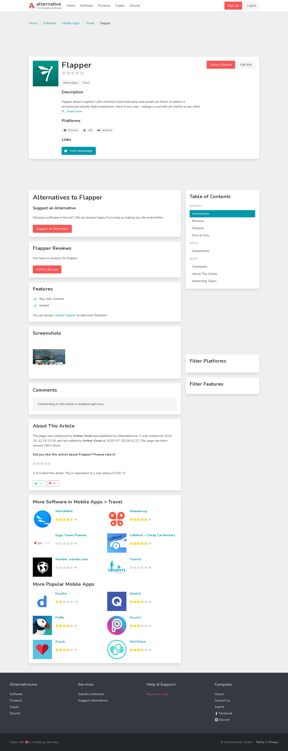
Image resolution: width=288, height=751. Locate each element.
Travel (90, 23)
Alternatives (200, 214)
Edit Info (246, 64)
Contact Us (222, 700)
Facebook (223, 713)
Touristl (136, 559)
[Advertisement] (144, 40)
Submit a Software (91, 694)
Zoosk (60, 641)
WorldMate (64, 511)
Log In (251, 5)
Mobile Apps (71, 23)
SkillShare (138, 641)
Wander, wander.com (71, 559)
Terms (260, 742)
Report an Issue (157, 694)
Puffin (59, 617)
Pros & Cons (200, 235)
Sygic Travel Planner (71, 535)
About (219, 694)
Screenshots (200, 251)
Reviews (198, 221)
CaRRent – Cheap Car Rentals (152, 535)
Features (198, 228)
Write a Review (221, 64)
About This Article (204, 274)
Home (71, 5)
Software (86, 5)
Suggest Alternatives (93, 700)
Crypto (120, 5)
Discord (134, 5)
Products (104, 5)
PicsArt (135, 617)
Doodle (61, 593)
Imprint (219, 707)
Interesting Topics (204, 281)
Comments (199, 266)
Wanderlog (138, 511)
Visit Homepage (81, 151)
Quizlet (135, 593)
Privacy (273, 742)
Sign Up (233, 5)
